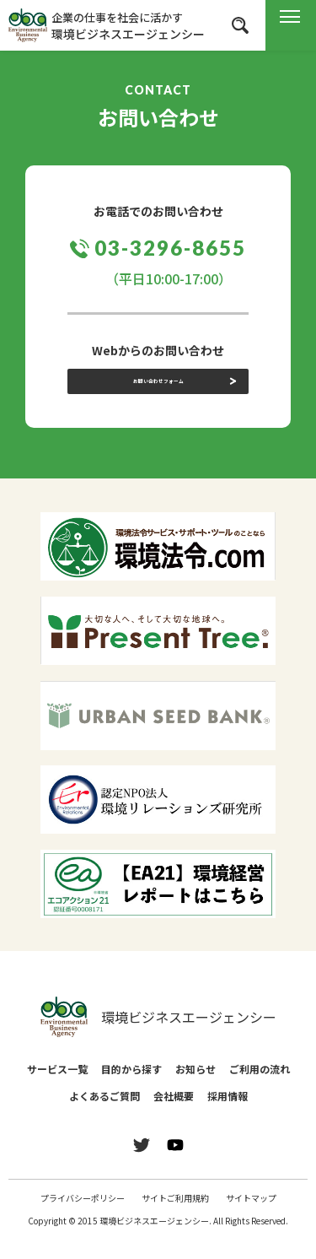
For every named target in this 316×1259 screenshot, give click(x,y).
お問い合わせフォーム (158, 395)
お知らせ (195, 1088)
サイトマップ (251, 1217)
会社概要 (173, 1115)
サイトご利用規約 (175, 1217)
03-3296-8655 (169, 247)
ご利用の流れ (259, 1088)
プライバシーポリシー (82, 1217)
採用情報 (227, 1115)
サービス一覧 (57, 1088)
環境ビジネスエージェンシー (158, 1036)
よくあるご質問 (104, 1115)
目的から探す (131, 1088)
